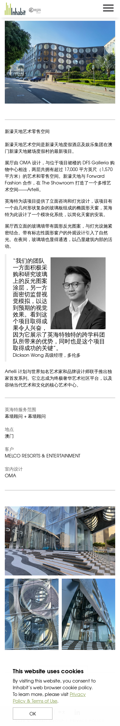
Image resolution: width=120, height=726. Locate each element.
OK (32, 713)
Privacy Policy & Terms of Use (49, 697)
